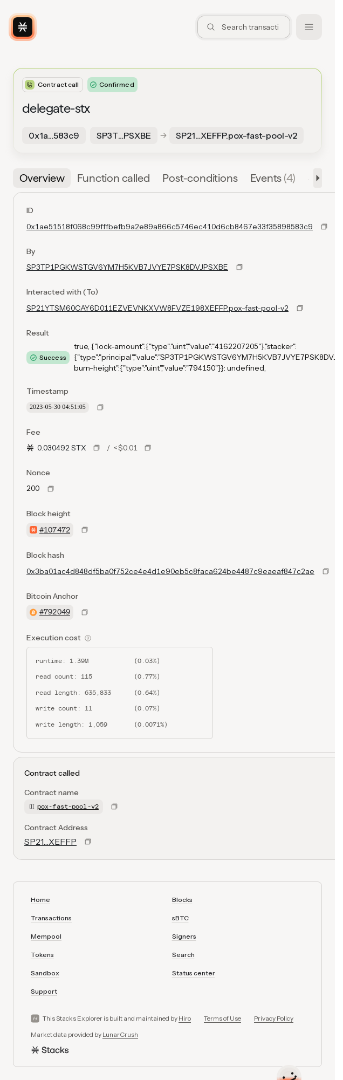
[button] (315, 178)
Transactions (51, 918)
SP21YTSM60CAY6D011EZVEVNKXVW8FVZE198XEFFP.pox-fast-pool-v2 (157, 308)
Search (183, 955)
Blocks (182, 900)
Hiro (185, 1018)
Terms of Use (222, 1018)
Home (40, 900)
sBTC (180, 918)
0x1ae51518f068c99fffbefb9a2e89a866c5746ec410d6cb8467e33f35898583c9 (169, 226)
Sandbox (45, 973)
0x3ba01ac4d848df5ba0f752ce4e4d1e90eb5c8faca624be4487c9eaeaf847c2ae (170, 571)
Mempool (46, 936)
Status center (193, 973)
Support (44, 991)
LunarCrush (120, 1034)
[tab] (42, 178)
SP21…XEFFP (50, 841)
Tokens (42, 955)
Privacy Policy (273, 1018)
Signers (184, 936)
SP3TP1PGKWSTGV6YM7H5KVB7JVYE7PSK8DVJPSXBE (127, 267)
